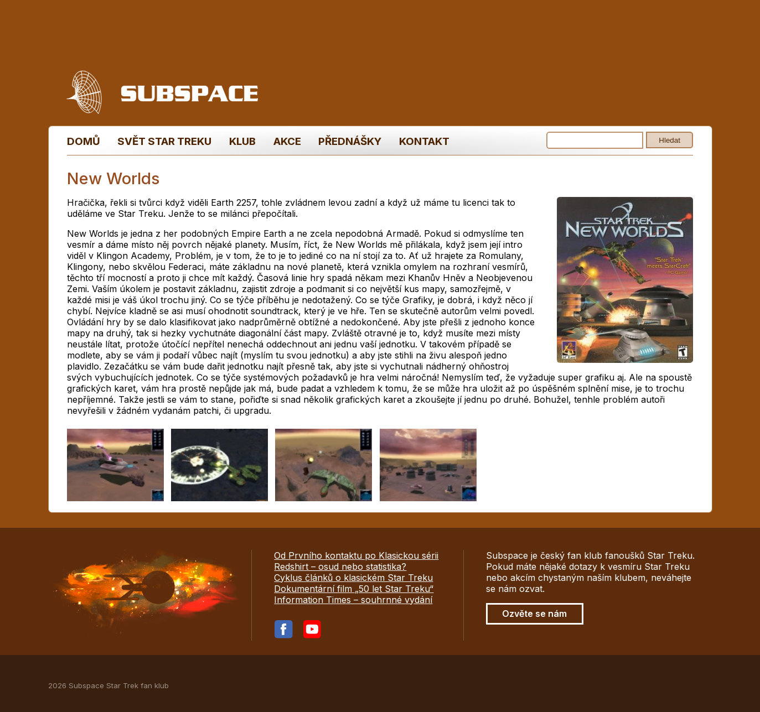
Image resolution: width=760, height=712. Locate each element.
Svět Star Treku (164, 141)
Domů (83, 141)
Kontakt (424, 141)
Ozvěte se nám (534, 613)
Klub (242, 141)
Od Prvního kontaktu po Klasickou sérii (356, 555)
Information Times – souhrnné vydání (353, 599)
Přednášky (349, 141)
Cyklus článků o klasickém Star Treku (353, 577)
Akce (287, 141)
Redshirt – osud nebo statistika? (340, 566)
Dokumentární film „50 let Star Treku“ (353, 588)
